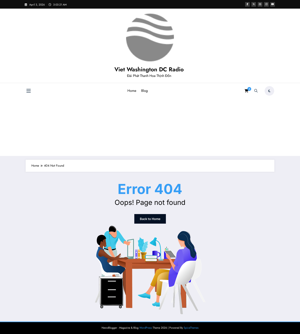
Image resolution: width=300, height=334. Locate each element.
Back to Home (150, 219)
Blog (144, 90)
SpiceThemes (191, 328)
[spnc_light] (269, 91)
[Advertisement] (150, 126)
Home (131, 90)
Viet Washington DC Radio (149, 69)
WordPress (145, 328)
